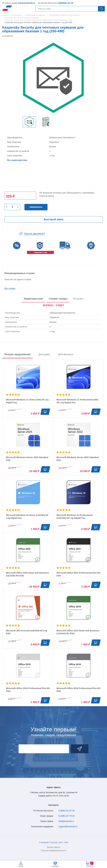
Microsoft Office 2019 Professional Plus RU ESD (28, 689)
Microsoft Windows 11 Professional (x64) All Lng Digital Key (77, 401)
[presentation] (53, 305)
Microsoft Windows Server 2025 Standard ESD (27, 458)
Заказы (55, 866)
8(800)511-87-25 (65, 3)
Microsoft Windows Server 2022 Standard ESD (78, 458)
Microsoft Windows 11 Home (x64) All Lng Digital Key (27, 401)
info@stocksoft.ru (26, 3)
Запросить (36, 207)
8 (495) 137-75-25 (67, 816)
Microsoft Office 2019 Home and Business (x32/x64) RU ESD (78, 632)
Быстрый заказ (53, 219)
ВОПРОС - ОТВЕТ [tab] (53, 305)
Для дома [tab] (44, 354)
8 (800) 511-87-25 (67, 810)
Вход (21, 866)
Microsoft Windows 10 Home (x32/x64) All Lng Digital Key (27, 516)
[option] (29, 121)
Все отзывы (9, 288)
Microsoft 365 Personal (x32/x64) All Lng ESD (26, 632)
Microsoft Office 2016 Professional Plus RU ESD (79, 689)
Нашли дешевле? (34, 233)
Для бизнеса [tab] (65, 354)
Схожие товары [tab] (58, 298)
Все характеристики (17, 160)
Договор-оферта (53, 847)
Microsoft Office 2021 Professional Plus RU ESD (79, 574)
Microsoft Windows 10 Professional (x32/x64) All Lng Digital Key (75, 516)
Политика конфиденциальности (53, 851)
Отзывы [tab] (78, 298)
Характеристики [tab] (33, 298)
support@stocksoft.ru (68, 826)
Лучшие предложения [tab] (17, 354)
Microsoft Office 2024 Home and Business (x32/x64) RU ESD (27, 574)
